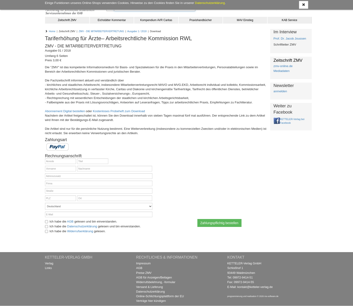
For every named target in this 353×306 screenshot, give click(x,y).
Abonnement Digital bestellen (65, 111)
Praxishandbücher (201, 20)
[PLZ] (60, 198)
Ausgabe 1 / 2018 (137, 31)
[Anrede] (60, 161)
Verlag (49, 263)
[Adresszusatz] (98, 176)
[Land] (98, 206)
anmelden (280, 91)
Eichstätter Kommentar (112, 20)
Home (52, 31)
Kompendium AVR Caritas (156, 20)
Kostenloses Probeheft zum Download (119, 111)
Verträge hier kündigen (151, 301)
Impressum (143, 263)
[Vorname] (60, 168)
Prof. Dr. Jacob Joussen (290, 38)
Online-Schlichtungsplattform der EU (160, 296)
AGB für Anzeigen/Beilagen (154, 277)
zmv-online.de (283, 66)
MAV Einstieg (245, 20)
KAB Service (289, 20)
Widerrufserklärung (80, 231)
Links (48, 268)
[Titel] (92, 161)
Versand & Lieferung (149, 287)
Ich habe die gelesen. (75, 231)
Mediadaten (282, 71)
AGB (70, 221)
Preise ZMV (144, 273)
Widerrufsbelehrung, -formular (155, 282)
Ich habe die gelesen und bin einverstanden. (81, 221)
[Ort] (114, 198)
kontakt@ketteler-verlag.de (255, 287)
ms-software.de (271, 296)
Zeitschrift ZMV (67, 20)
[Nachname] (114, 168)
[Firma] (98, 183)
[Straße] (98, 191)
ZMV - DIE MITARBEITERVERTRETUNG (101, 31)
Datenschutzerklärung (82, 226)
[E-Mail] (98, 214)
